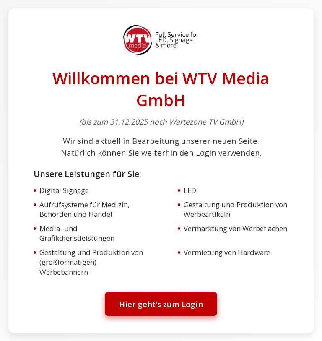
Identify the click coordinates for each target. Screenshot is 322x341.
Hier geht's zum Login (161, 304)
